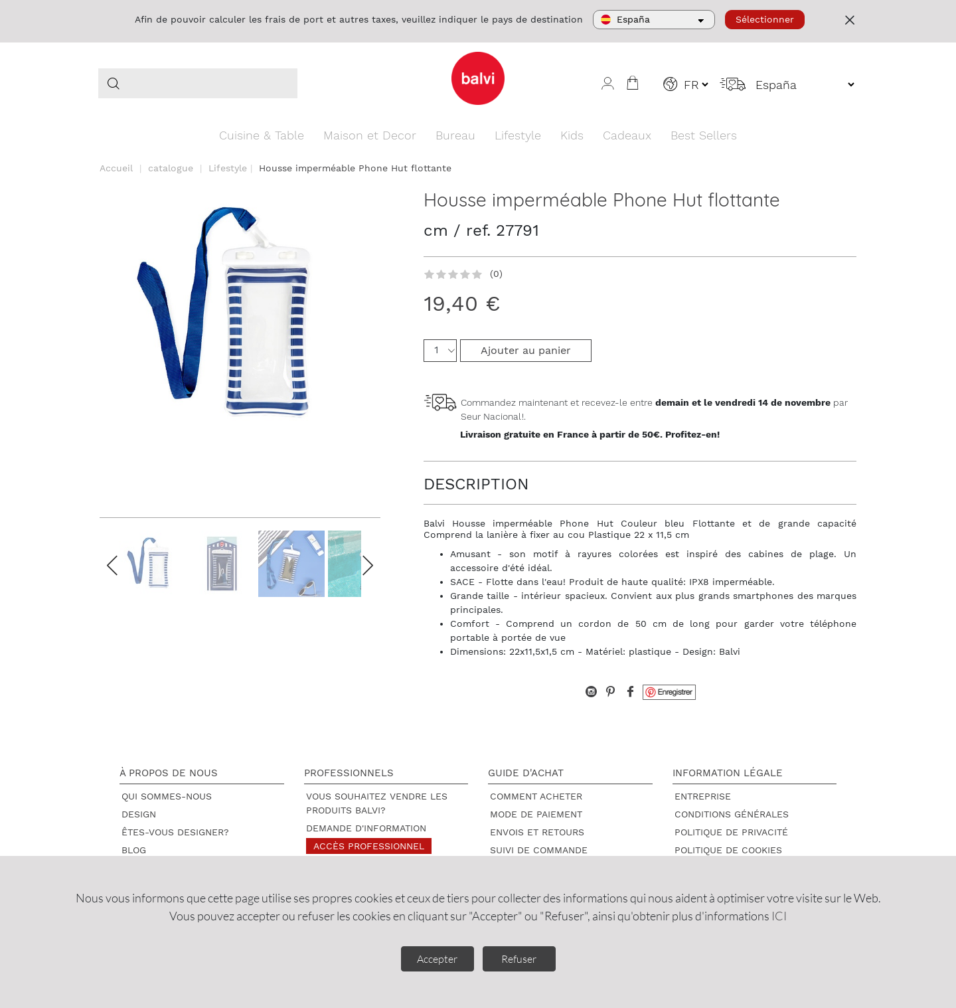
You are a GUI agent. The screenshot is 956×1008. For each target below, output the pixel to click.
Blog (133, 850)
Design (138, 814)
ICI (779, 915)
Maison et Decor (369, 135)
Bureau (455, 135)
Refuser (518, 959)
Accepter (437, 959)
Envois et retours (537, 832)
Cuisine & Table (261, 135)
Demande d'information (366, 828)
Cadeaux (627, 135)
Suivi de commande (539, 850)
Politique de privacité (731, 832)
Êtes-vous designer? (175, 832)
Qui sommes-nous (166, 796)
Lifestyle (518, 135)
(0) (496, 273)
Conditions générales (732, 814)
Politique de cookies (728, 850)
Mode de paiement (536, 814)
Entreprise (703, 796)
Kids (572, 135)
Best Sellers (704, 135)
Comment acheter (536, 796)
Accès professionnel (368, 846)
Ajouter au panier (526, 350)
